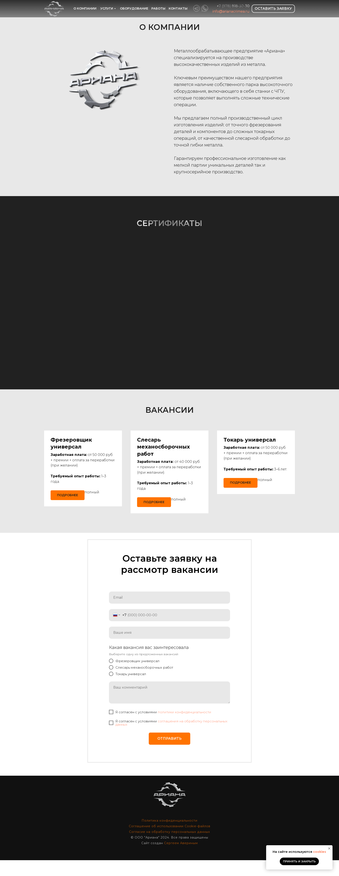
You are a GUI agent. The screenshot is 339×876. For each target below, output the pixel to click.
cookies (319, 852)
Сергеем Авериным (181, 859)
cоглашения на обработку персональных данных (171, 739)
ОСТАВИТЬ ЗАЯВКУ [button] (273, 9)
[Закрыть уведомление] (329, 848)
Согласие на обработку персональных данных (169, 848)
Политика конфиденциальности (169, 836)
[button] (163, 447)
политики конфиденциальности (184, 728)
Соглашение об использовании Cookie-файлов (169, 842)
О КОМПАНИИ (85, 8)
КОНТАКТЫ (178, 8)
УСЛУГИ (106, 8)
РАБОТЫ (158, 8)
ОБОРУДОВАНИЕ (134, 8)
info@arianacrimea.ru (231, 11)
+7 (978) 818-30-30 (233, 6)
